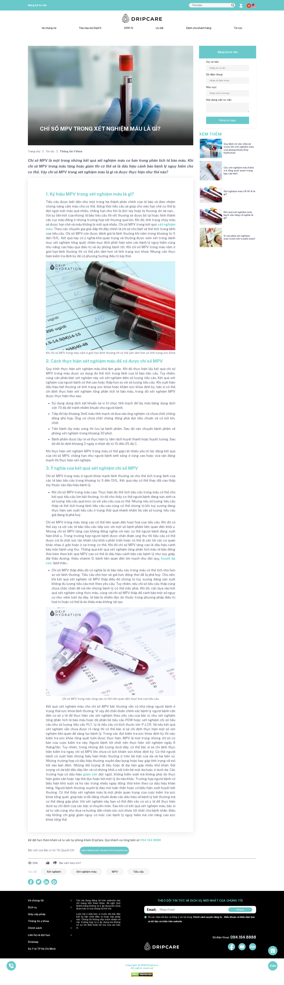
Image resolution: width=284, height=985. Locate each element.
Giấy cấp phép (36, 914)
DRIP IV (128, 28)
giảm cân (90, 774)
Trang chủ (34, 151)
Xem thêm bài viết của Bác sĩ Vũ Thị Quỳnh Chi (104, 850)
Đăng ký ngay (227, 120)
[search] (232, 5)
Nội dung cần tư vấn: (219, 99)
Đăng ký (240, 909)
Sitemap (33, 941)
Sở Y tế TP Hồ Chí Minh (42, 948)
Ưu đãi (159, 28)
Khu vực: (211, 87)
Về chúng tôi (49, 28)
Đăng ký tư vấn (37, 5)
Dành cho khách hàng (198, 28)
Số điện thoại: (214, 74)
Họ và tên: (212, 61)
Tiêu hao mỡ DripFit (90, 28)
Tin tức (238, 28)
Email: (151, 910)
